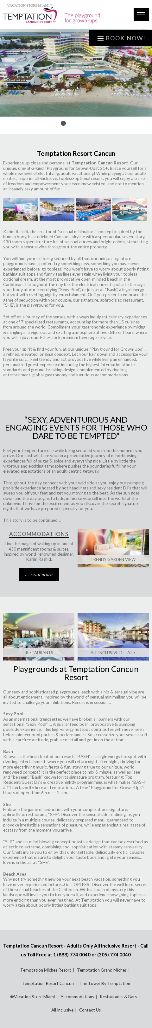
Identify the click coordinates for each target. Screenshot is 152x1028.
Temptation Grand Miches (102, 970)
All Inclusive (62, 1009)
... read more (39, 574)
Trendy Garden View (113, 559)
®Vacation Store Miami (32, 996)
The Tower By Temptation (104, 983)
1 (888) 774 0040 (72, 954)
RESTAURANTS (39, 652)
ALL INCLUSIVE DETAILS (113, 652)
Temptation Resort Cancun (48, 983)
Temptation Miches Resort (45, 970)
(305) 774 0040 (114, 954)
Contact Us (90, 1009)
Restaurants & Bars (118, 996)
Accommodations (77, 996)
